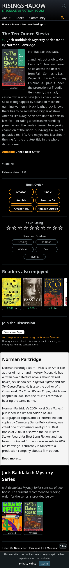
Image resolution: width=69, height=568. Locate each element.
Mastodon (53, 548)
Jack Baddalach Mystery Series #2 (34, 40)
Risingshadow (24, 7)
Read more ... (11, 458)
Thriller (8, 164)
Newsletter (20, 548)
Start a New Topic (13, 332)
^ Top (63, 546)
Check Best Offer (27, 152)
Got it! (44, 563)
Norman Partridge (20, 45)
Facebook (34, 548)
